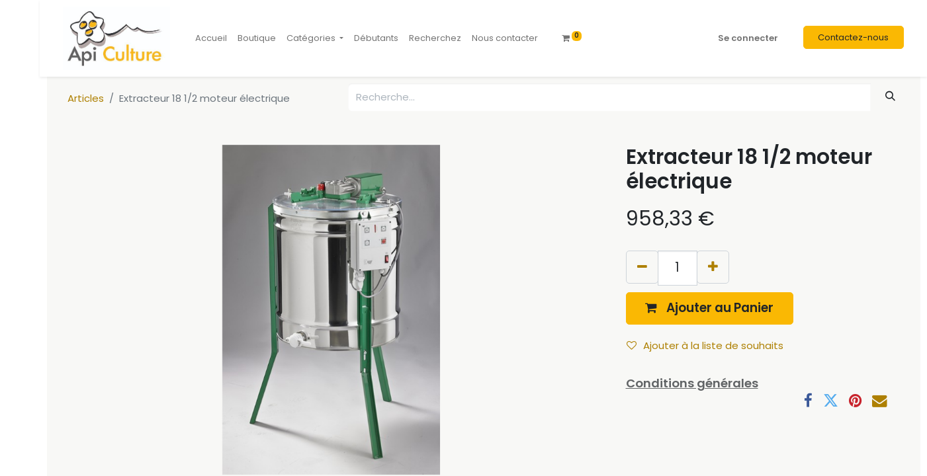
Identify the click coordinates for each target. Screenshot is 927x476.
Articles (85, 98)
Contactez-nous (853, 37)
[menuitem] (211, 38)
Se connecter (748, 38)
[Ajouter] (713, 267)
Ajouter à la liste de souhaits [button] (705, 345)
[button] (710, 308)
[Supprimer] (642, 267)
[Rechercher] (890, 96)
